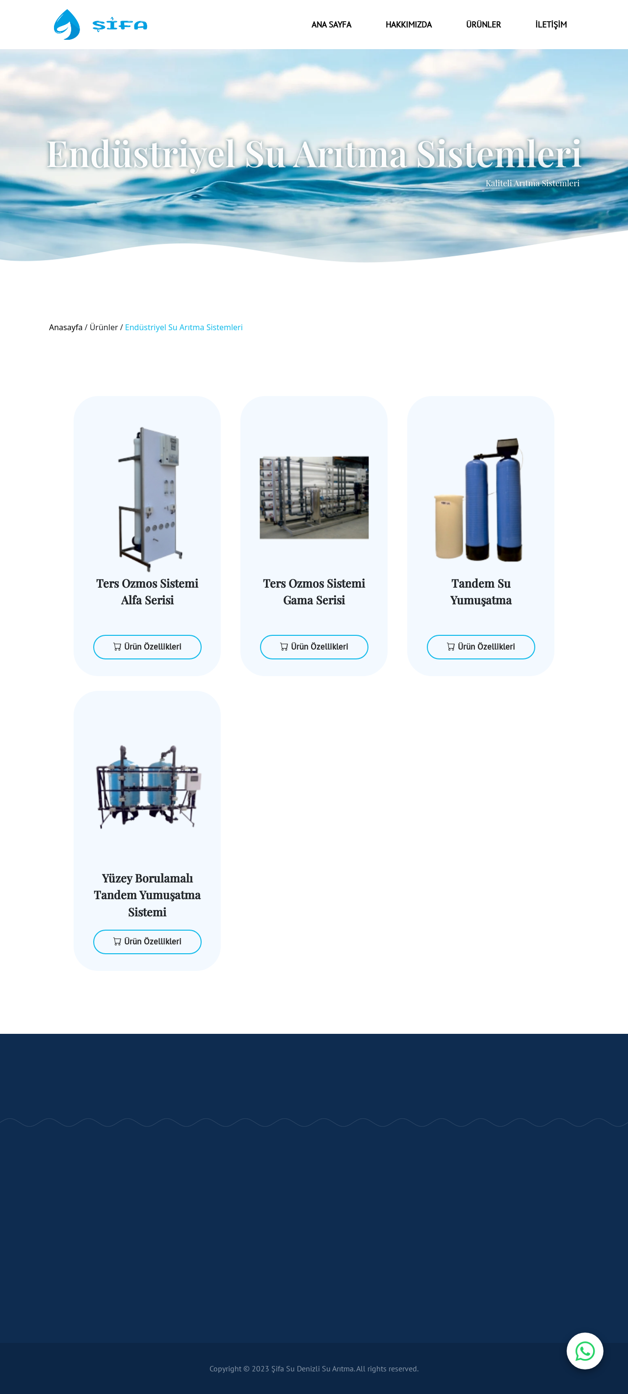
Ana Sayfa (331, 24)
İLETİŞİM (551, 24)
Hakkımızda (409, 24)
